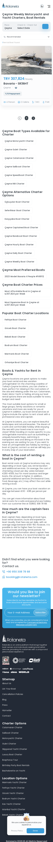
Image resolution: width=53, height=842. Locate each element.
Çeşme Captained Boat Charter (21, 227)
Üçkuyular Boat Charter (17, 201)
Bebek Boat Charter (15, 336)
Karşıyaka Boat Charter (17, 219)
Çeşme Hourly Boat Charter (19, 244)
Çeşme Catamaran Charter (19, 158)
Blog (4, 699)
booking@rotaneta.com (21, 577)
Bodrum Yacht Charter (13, 798)
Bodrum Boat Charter (16, 345)
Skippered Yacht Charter (14, 749)
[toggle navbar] (42, 6)
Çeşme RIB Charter (14, 183)
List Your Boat (9, 688)
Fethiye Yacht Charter (13, 787)
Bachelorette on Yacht (13, 770)
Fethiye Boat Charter (15, 319)
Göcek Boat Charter (15, 328)
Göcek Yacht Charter (13, 793)
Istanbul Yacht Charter (13, 809)
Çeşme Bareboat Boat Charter (21, 236)
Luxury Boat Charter (12, 754)
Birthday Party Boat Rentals (15, 765)
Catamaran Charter (12, 727)
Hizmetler (7, 710)
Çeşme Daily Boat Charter (18, 253)
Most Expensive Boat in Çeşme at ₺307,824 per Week (22, 303)
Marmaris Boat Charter (17, 353)
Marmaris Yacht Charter (14, 782)
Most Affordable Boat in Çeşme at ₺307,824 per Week (23, 292)
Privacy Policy (17, 831)
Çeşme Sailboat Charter (17, 166)
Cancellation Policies (12, 694)
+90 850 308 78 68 (18, 571)
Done (35, 830)
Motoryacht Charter (12, 738)
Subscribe (40, 612)
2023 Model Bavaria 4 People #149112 (24, 276)
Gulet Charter (9, 743)
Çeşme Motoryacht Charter (19, 141)
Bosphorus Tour (10, 759)
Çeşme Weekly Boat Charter (19, 261)
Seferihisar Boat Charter (17, 210)
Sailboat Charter (10, 732)
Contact (6, 715)
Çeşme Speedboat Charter (19, 175)
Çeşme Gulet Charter (16, 149)
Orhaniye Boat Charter (17, 362)
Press (4, 705)
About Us (6, 683)
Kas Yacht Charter (11, 804)
